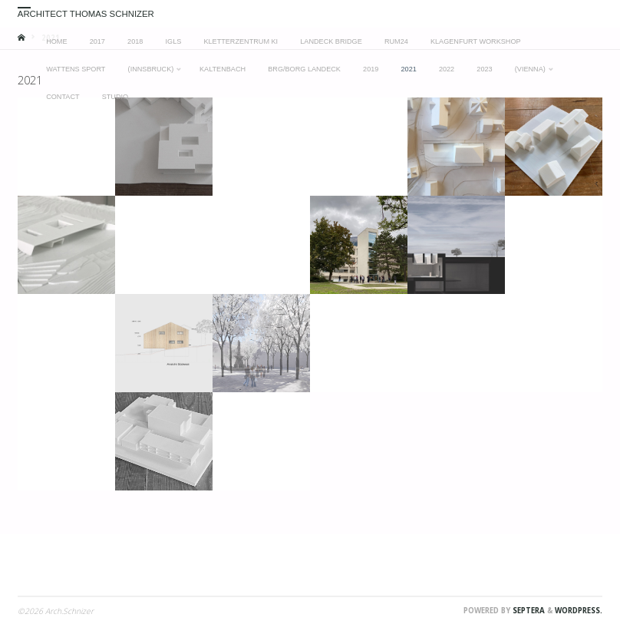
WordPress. (578, 611)
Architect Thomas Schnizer (86, 13)
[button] (66, 146)
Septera (527, 611)
